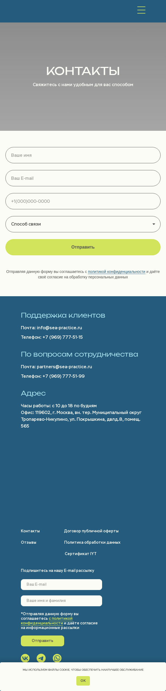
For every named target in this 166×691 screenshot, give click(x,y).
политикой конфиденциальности (116, 271)
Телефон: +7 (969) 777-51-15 (52, 337)
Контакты (30, 531)
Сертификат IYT (81, 554)
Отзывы (28, 542)
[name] (61, 600)
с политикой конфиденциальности (47, 620)
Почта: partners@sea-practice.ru (56, 366)
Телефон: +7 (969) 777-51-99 (52, 376)
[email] (61, 584)
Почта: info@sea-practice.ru (51, 327)
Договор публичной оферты (91, 531)
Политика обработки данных (92, 542)
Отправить (42, 640)
